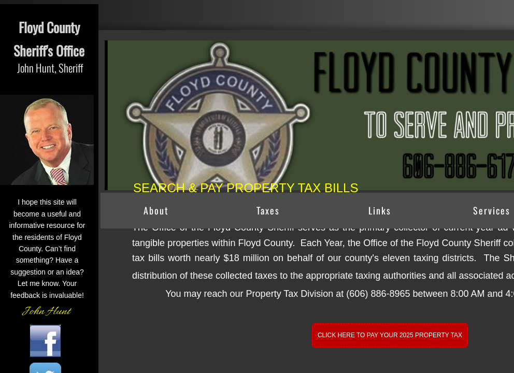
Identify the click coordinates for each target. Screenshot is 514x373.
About (156, 210)
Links (379, 210)
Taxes (268, 210)
